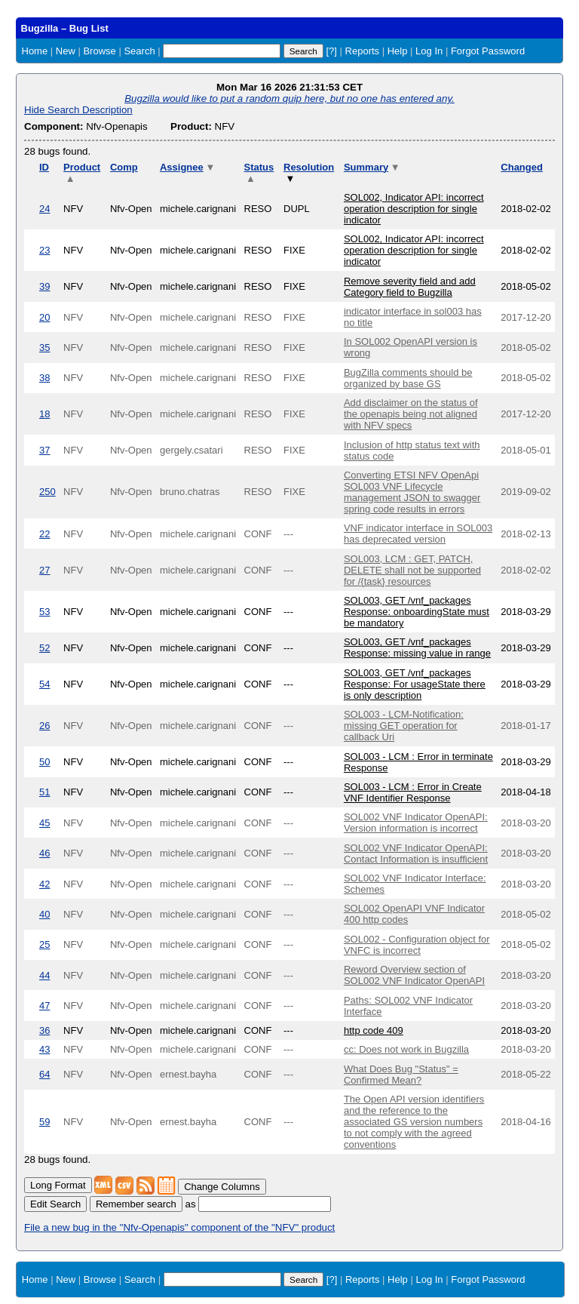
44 (44, 975)
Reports (362, 51)
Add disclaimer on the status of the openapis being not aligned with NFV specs (411, 414)
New (65, 51)
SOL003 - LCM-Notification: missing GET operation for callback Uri (404, 726)
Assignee (187, 167)
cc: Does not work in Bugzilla (406, 1049)
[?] (331, 51)
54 (44, 684)
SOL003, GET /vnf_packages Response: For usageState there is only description (415, 684)
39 (44, 286)
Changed (522, 167)
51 (44, 792)
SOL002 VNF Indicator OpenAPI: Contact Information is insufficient (416, 853)
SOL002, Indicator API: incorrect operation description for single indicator (414, 209)
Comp (124, 167)
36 (44, 1030)
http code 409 (373, 1030)
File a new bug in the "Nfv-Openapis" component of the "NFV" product (179, 1227)
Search (139, 51)
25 (44, 944)
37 (44, 450)
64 (44, 1074)
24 (44, 208)
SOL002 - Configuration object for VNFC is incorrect (417, 944)
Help (398, 51)
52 (44, 648)
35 (44, 347)
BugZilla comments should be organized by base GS (408, 378)
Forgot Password (488, 51)
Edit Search (55, 1204)
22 (44, 534)
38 (44, 377)
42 (44, 884)
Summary (372, 167)
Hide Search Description (78, 109)
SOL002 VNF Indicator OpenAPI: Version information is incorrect (416, 822)
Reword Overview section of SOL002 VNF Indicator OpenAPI (414, 975)
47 (44, 1005)
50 (44, 761)
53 (44, 611)
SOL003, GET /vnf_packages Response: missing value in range (417, 647)
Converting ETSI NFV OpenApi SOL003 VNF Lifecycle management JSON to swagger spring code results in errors (412, 492)
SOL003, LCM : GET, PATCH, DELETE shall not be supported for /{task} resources (412, 570)
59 (44, 1121)
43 (44, 1049)
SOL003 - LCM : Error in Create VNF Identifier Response (413, 792)
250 (47, 491)
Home (35, 51)
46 (44, 853)
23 (44, 250)
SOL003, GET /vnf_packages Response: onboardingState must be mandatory (416, 612)
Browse (99, 51)
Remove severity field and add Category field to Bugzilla (410, 286)
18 (44, 414)
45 (44, 823)
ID (44, 167)
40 (44, 914)
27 (44, 570)
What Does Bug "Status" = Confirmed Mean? (401, 1074)
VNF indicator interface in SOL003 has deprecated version (418, 533)
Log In (429, 51)
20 (44, 317)
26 (44, 725)
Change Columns (221, 1186)
